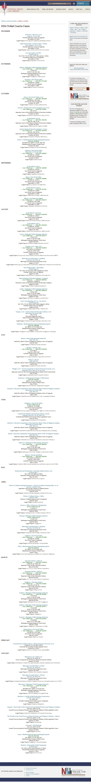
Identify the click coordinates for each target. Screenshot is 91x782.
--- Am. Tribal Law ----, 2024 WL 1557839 (34, 537)
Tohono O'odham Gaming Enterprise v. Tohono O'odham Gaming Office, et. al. (33, 486)
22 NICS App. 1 (33, 747)
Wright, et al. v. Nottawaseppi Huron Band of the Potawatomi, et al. (33, 369)
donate (82, 3)
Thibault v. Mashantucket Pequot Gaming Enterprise (33, 324)
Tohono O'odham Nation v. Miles (33, 496)
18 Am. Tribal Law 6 (33, 518)
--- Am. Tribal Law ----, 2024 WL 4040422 (33, 225)
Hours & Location (31, 768)
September (72, 31)
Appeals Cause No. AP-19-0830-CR (33, 416)
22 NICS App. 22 (33, 55)
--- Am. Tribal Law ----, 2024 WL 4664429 (33, 99)
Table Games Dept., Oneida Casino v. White (33, 44)
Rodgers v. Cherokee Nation (33, 582)
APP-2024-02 (33, 340)
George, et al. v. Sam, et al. (33, 247)
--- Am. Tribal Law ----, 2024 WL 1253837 (34, 619)
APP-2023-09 (33, 435)
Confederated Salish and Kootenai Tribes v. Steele (33, 414)
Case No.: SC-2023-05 (33, 668)
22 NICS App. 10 (33, 303)
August (84, 30)
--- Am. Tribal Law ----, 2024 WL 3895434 (33, 291)
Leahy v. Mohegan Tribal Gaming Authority (33, 289)
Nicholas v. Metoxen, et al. (33, 35)
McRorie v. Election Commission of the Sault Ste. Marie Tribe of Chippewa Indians (33, 423)
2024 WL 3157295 (33, 736)
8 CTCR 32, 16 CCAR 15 (33, 698)
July (79, 30)
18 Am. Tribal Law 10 (33, 507)
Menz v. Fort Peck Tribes (33, 177)
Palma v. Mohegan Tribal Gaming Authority (33, 68)
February (77, 28)
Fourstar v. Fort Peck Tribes (33, 80)
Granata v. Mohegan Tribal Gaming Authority (33, 617)
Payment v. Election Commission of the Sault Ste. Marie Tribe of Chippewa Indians (33, 389)
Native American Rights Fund (62, 3)
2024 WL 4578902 (33, 142)
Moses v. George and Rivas (33, 455)
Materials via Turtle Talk (34, 152)
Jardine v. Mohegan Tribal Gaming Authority (33, 593)
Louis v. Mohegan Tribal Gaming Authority (33, 234)
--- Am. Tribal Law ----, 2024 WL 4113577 (34, 236)
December (73, 33)
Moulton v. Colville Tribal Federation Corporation (33, 697)
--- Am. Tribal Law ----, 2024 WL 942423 (33, 631)
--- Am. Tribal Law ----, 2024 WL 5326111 (33, 110)
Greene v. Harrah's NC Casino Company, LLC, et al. (33, 108)
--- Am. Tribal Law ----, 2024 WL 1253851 (33, 595)
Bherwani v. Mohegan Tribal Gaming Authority (33, 684)
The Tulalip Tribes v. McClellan (33, 268)
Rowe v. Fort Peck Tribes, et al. (33, 97)
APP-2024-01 (33, 361)
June (76, 30)
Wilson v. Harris (33, 360)
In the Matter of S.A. (33, 167)
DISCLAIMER (30, 773)
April (86, 28)
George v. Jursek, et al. (33, 348)
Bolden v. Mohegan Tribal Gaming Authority (33, 605)
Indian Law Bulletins (34, 10)
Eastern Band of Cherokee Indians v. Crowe (33, 129)
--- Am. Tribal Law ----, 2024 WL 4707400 (33, 81)
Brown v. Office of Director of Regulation (34, 506)
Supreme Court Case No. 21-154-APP (33, 371)
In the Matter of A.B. (33, 119)
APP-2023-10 (33, 426)
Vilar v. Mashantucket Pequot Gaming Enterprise (33, 547)
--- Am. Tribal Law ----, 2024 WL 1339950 (33, 573)
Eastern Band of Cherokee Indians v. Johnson (33, 279)
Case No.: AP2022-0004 (33, 487)
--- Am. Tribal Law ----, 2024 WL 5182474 (34, 69)
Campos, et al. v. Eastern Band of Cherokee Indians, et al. (33, 312)
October (79, 31)
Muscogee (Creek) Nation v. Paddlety (33, 259)
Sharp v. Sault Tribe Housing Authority (33, 339)
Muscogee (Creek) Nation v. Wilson (33, 675)
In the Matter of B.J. (33, 224)
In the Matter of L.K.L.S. (33, 213)
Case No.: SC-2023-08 (33, 528)
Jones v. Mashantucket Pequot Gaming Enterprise (33, 735)
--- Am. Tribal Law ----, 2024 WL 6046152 (33, 248)
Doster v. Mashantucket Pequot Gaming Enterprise (33, 140)
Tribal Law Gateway (49, 10)
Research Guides (62, 10)
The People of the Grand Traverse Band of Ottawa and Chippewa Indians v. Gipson (33, 716)
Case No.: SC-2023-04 (33, 677)
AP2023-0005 (33, 498)
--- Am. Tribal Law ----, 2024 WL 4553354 (33, 131)
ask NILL (71, 10)
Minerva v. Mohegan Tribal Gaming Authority (33, 443)
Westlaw (84, 124)
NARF (27, 776)
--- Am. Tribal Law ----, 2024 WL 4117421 (33, 190)
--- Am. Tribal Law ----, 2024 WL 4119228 (33, 168)
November (85, 31)
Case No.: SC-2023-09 (33, 260)
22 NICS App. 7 (33, 473)
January (71, 28)
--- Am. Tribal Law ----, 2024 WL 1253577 (34, 607)
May (72, 30)
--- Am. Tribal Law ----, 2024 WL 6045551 (33, 457)
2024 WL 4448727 (33, 548)
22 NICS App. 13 (33, 269)
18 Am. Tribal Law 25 (33, 405)
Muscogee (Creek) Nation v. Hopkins (33, 527)
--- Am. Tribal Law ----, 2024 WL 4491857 (33, 154)
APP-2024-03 (33, 392)
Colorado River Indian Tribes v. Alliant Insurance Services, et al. (33, 644)
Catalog (87, 10)
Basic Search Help (79, 68)
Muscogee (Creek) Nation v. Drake (33, 666)
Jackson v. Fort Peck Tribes (33, 151)
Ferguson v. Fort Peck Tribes (34, 403)
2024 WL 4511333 (33, 380)
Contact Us (29, 770)
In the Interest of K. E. (33, 188)
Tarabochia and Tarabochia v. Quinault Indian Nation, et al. (33, 471)
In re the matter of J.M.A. (33, 53)
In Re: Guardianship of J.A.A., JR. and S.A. (34, 301)
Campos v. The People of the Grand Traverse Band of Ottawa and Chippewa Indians (33, 707)
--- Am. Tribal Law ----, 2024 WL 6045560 (33, 349)
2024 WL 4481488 (33, 326)
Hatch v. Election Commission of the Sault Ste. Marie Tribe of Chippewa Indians (33, 434)
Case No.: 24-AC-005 (33, 36)
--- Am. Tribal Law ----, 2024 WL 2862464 (33, 280)
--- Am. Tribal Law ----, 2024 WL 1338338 (33, 563)
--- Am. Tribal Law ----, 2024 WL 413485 (33, 686)
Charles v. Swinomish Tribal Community (33, 745)
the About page (78, 54)
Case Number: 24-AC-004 (33, 46)
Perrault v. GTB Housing (33, 726)
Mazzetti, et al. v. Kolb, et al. (33, 657)
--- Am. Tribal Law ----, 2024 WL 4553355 (33, 120)
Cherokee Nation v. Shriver (33, 561)
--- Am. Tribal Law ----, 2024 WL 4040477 (33, 200)
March (82, 28)
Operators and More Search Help (79, 70)
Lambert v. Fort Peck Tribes (33, 536)
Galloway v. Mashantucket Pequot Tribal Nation (33, 378)
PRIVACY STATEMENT (32, 774)
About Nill (80, 10)
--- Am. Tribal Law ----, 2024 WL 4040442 (33, 215)
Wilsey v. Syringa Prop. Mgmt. (33, 199)
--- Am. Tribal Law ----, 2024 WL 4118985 (34, 179)
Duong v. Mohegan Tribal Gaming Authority (33, 516)
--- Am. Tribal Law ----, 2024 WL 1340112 (33, 584)
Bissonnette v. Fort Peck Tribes (33, 630)
